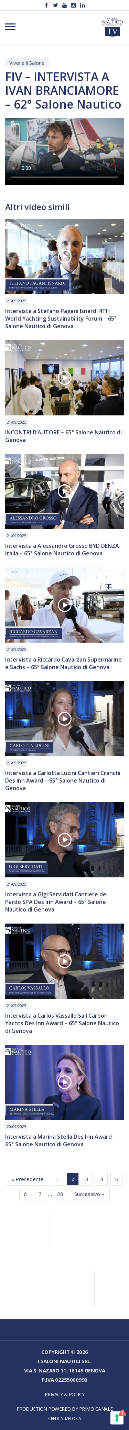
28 (60, 1193)
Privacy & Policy (65, 1394)
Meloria (73, 1418)
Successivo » (89, 1193)
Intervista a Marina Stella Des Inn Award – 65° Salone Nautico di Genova (60, 1140)
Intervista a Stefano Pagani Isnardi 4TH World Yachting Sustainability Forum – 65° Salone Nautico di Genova (61, 318)
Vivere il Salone (27, 62)
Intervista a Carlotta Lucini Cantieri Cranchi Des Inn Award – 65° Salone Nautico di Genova (62, 780)
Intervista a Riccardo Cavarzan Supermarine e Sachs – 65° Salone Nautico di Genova (63, 663)
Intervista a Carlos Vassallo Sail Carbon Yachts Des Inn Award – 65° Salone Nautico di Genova (62, 1023)
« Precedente (27, 1179)
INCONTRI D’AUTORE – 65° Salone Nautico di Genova (63, 436)
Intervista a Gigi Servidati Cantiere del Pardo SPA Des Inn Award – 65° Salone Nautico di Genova (56, 901)
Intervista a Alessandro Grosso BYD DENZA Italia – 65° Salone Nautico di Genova (62, 549)
